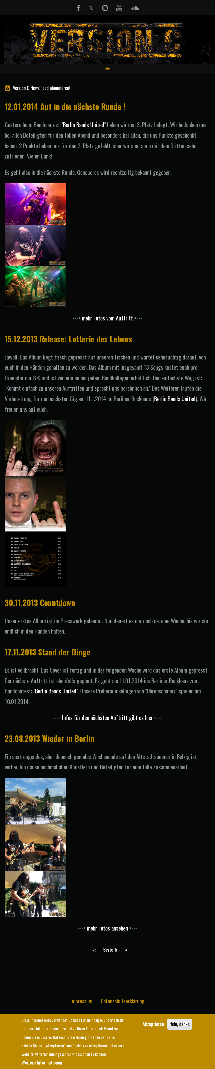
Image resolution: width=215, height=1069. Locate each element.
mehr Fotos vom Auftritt (107, 319)
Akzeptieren (153, 1024)
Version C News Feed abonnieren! (38, 89)
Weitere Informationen (42, 1062)
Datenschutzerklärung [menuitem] (122, 1002)
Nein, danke (179, 1024)
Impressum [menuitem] (81, 1002)
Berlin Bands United (83, 126)
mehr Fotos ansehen (107, 929)
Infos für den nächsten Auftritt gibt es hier (107, 719)
